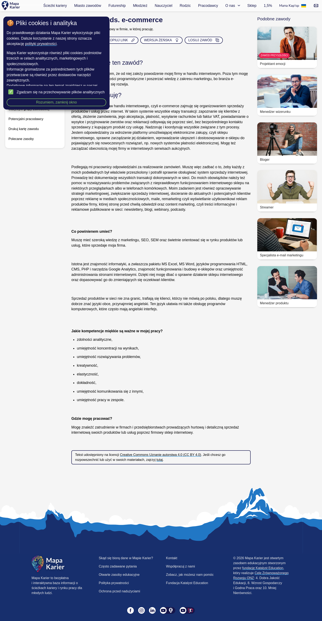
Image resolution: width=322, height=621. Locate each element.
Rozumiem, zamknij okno (56, 102)
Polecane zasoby (21, 139)
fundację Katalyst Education (262, 568)
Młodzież (140, 6)
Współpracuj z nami (180, 566)
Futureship (117, 6)
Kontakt (171, 558)
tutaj (159, 459)
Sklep (251, 6)
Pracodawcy (208, 6)
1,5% (268, 6)
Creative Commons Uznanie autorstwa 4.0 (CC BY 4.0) (160, 455)
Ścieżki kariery (55, 6)
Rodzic (185, 6)
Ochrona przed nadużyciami (119, 591)
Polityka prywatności (114, 583)
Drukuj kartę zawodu (24, 129)
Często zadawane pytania (118, 566)
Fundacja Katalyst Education (187, 583)
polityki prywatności (41, 44)
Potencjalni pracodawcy (26, 119)
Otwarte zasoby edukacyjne (119, 574)
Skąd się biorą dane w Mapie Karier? (126, 558)
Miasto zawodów (87, 6)
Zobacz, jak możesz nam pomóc (189, 574)
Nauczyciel (163, 6)
